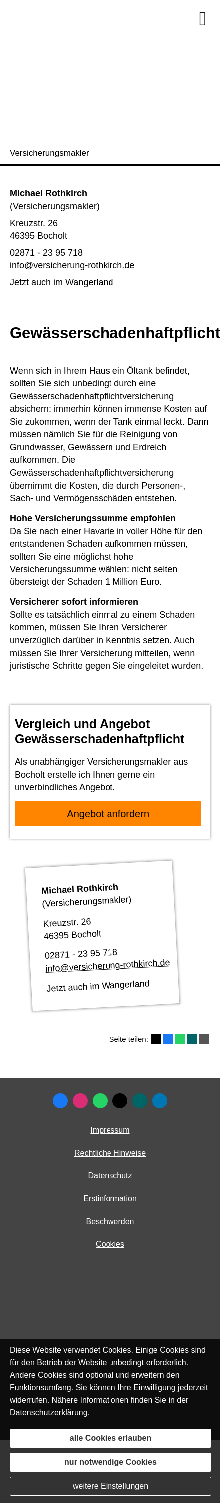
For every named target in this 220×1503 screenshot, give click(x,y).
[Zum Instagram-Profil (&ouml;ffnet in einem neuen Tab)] (80, 1100)
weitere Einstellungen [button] (110, 1486)
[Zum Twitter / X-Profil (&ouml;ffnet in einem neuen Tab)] (119, 1100)
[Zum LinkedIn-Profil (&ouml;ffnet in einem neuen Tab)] (159, 1100)
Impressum (109, 1130)
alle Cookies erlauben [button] (111, 1438)
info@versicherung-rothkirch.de (72, 265)
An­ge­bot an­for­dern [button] (108, 813)
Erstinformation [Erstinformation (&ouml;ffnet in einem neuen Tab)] (110, 1198)
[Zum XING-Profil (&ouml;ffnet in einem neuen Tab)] (139, 1100)
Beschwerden (110, 1221)
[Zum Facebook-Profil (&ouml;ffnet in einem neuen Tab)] (60, 1100)
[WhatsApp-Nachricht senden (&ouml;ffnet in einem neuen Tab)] (100, 1100)
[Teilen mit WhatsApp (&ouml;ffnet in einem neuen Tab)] (180, 1039)
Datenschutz (110, 1175)
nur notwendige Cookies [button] (110, 1462)
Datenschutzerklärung (49, 1412)
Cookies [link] (110, 1244)
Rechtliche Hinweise (110, 1153)
